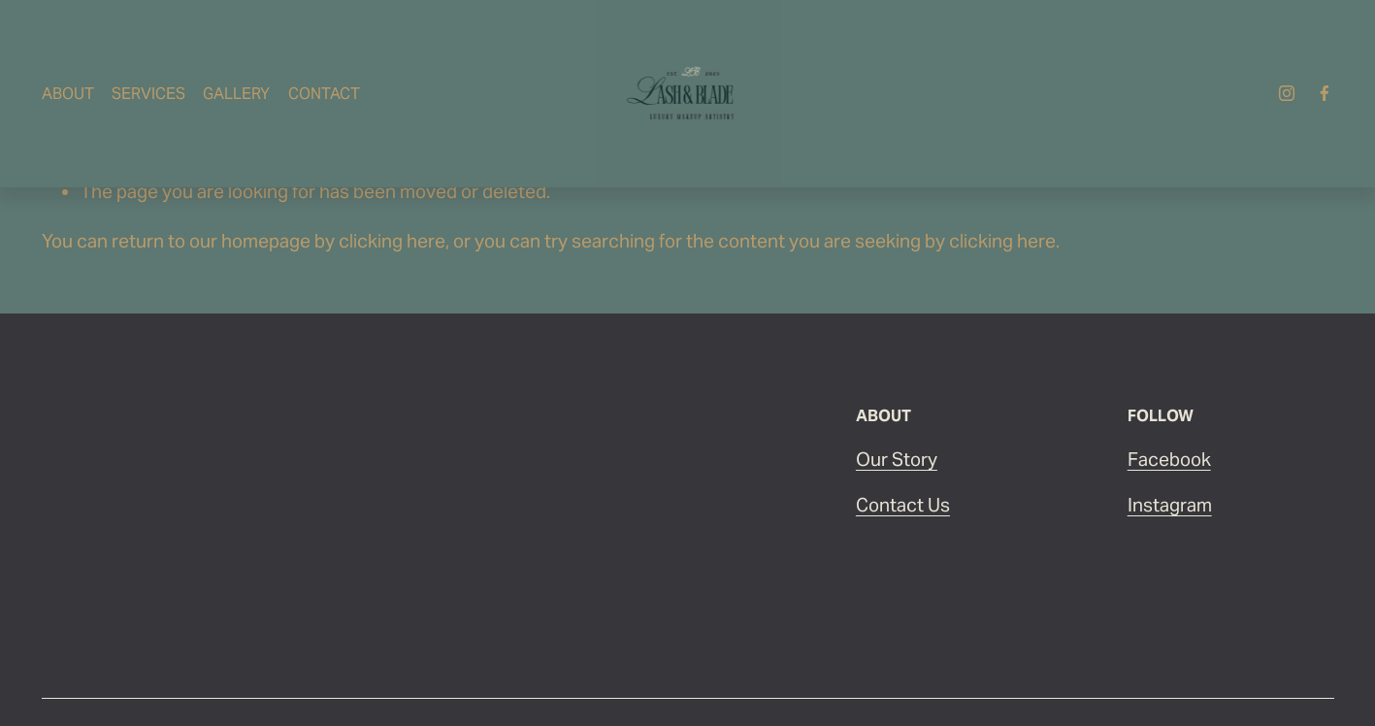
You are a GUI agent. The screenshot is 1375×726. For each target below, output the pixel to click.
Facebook (1169, 459)
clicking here (392, 240)
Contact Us (903, 504)
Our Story (896, 459)
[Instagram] (1286, 93)
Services (148, 93)
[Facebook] (1324, 93)
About (68, 93)
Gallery (236, 93)
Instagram (1170, 504)
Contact (324, 93)
